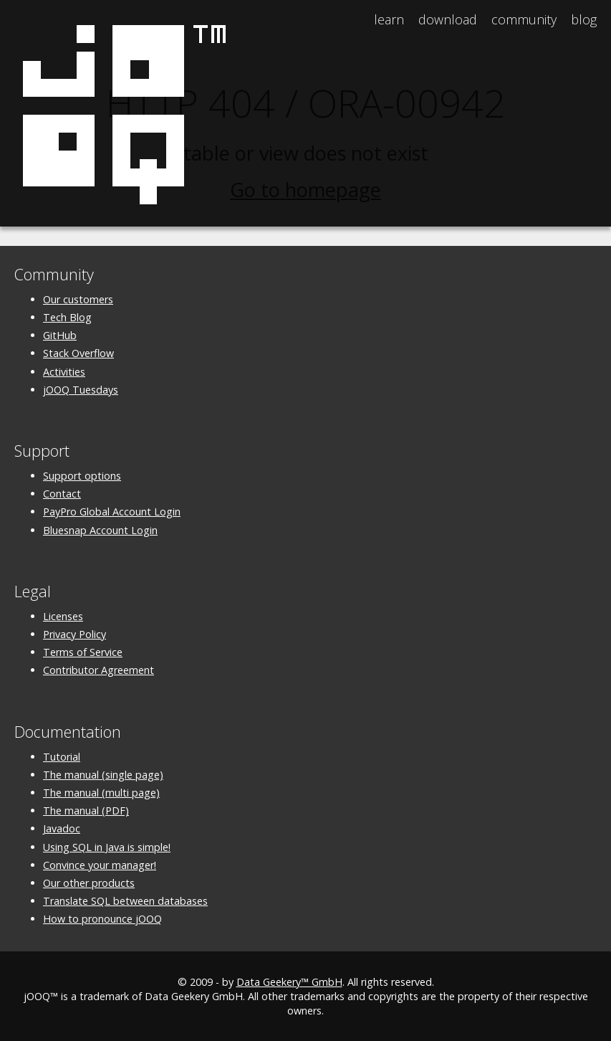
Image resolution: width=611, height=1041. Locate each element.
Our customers (78, 299)
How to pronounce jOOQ (102, 919)
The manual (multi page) (101, 792)
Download (447, 19)
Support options (82, 476)
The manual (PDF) (86, 810)
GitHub (60, 335)
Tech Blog (67, 317)
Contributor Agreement (98, 670)
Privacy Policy (74, 634)
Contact (62, 493)
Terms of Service (82, 652)
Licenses (63, 616)
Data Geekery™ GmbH (289, 982)
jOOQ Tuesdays (80, 389)
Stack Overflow (78, 353)
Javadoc (61, 828)
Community (524, 19)
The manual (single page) (103, 774)
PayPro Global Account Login (112, 511)
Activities (64, 372)
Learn (389, 19)
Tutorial (61, 757)
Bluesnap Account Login (100, 530)
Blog (584, 19)
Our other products (89, 883)
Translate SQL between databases (125, 901)
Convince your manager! (99, 865)
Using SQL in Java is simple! (106, 847)
